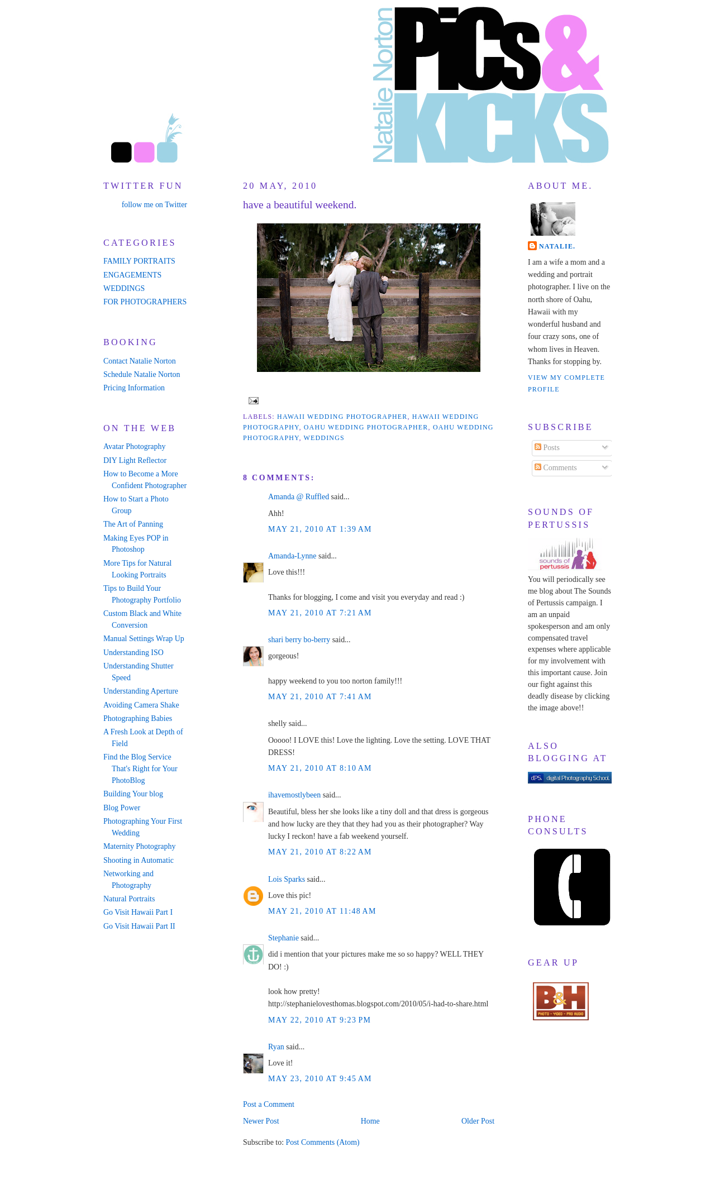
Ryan (276, 1047)
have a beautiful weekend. (299, 205)
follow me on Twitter (154, 204)
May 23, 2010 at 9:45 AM (320, 1078)
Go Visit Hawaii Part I (138, 912)
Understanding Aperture (140, 691)
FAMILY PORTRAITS (139, 261)
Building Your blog (133, 794)
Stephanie (283, 938)
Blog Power (121, 808)
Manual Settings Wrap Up (143, 638)
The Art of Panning (133, 524)
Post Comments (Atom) (322, 1142)
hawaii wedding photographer (342, 417)
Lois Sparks (286, 879)
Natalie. (557, 246)
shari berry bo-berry (299, 640)
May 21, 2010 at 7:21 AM (320, 613)
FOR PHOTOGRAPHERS (145, 302)
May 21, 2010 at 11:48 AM (322, 911)
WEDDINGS (124, 288)
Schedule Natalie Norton (141, 374)
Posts (547, 447)
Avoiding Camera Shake (141, 705)
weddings (324, 438)
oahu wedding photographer (366, 427)
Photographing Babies (137, 718)
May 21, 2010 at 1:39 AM (320, 529)
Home (370, 1121)
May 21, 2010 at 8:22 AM (320, 852)
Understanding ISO (133, 652)
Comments (556, 468)
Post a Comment (268, 1104)
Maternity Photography (139, 846)
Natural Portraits (129, 899)
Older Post (477, 1121)
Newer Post (261, 1121)
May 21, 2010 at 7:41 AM (320, 696)
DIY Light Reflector (134, 460)
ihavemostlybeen (294, 795)
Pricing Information (134, 388)
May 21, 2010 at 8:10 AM (320, 768)
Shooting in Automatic (138, 860)
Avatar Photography (134, 446)
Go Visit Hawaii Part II (139, 926)
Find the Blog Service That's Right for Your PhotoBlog (140, 769)
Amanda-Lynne (292, 556)
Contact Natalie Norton (139, 361)
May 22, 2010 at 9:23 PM (319, 1020)
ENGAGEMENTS (132, 275)
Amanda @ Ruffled (298, 497)
